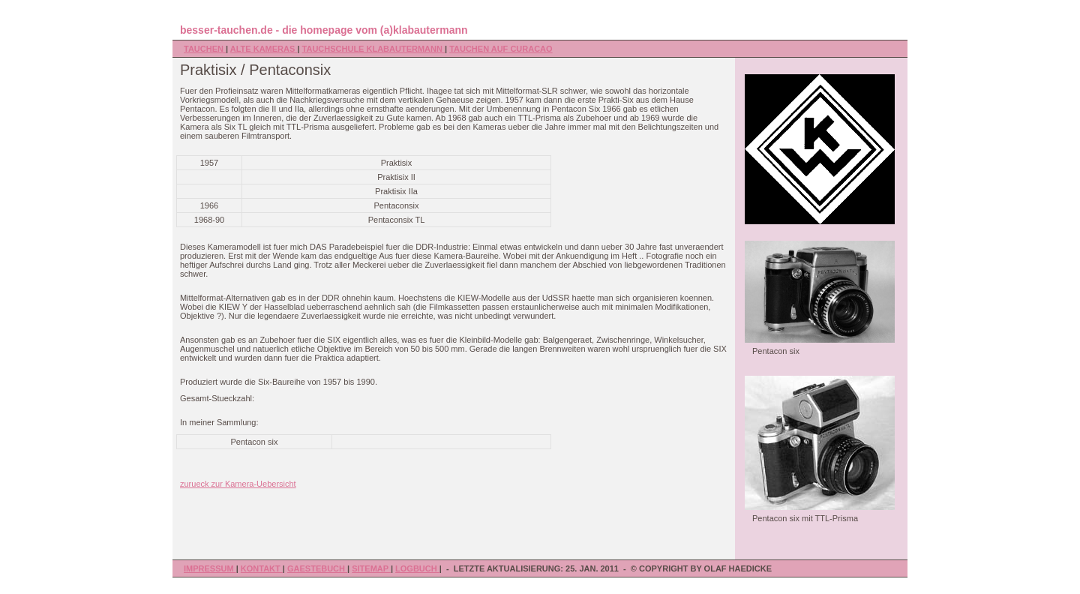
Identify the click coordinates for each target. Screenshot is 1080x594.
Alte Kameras (264, 48)
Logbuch (417, 568)
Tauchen (205, 48)
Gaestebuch (317, 568)
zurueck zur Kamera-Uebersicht (238, 483)
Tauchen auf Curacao (501, 48)
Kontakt (262, 568)
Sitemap (371, 568)
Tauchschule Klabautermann (373, 48)
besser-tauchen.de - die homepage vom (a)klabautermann (324, 30)
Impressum (210, 568)
